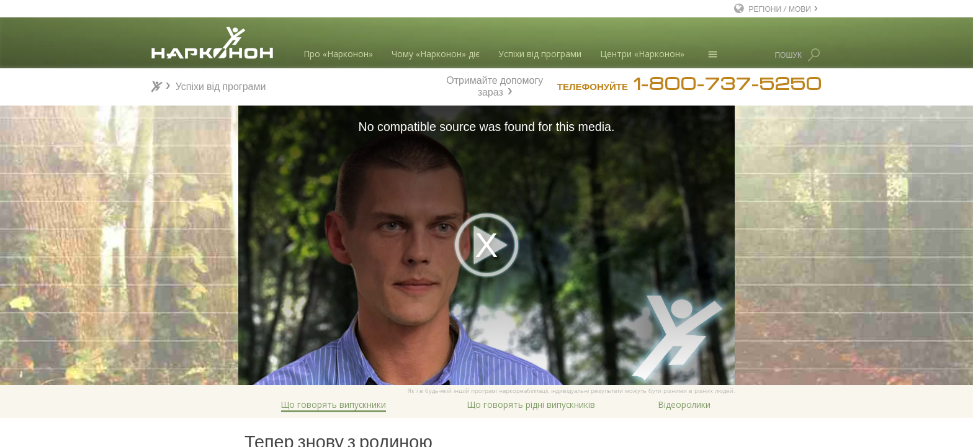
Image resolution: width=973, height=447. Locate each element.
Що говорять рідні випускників (531, 404)
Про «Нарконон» (338, 54)
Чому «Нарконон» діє (436, 54)
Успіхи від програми (539, 54)
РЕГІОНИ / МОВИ (780, 8)
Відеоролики (684, 404)
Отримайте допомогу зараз (494, 84)
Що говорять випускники (333, 404)
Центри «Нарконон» (642, 54)
